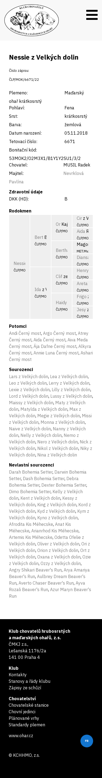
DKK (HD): (19, 199)
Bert (39, 237)
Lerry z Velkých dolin (69, 383)
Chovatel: (18, 165)
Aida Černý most (49, 339)
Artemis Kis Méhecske (30, 537)
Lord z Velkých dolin (28, 396)
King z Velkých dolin (56, 504)
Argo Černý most (59, 333)
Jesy (81, 309)
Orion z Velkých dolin (57, 550)
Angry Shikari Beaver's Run (35, 570)
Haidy (61, 302)
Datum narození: (25, 133)
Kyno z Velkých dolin (57, 517)
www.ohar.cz (21, 735)
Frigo (81, 296)
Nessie (20, 263)
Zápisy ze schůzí (25, 687)
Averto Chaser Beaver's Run (46, 583)
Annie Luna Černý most (56, 353)
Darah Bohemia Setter (30, 472)
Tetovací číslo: (23, 141)
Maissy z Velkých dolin (31, 402)
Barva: (15, 124)
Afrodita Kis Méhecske (31, 524)
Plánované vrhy (24, 718)
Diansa (83, 257)
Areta (82, 283)
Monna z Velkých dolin (63, 422)
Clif (59, 276)
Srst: (13, 116)
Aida (81, 231)
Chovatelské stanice (29, 705)
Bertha (62, 250)
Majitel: (16, 173)
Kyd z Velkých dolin (56, 511)
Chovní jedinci (22, 711)
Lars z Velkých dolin (28, 376)
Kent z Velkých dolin (40, 498)
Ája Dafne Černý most (54, 346)
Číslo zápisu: (19, 70)
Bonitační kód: (23, 150)
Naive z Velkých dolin (30, 428)
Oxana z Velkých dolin (59, 557)
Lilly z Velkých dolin (71, 389)
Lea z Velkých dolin (69, 376)
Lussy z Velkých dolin (71, 396)
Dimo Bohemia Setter (30, 491)
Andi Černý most (25, 333)
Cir (79, 218)
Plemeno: (18, 92)
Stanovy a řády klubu (29, 681)
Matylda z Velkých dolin (43, 409)
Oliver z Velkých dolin (58, 544)
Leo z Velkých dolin (28, 383)
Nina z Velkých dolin (57, 455)
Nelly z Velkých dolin (41, 435)
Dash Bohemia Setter (43, 478)
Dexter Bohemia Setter (63, 485)
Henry (83, 270)
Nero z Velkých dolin (57, 441)
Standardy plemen (27, 724)
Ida (38, 289)
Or (58, 224)
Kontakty (18, 674)
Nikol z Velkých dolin (57, 448)
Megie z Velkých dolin (58, 415)
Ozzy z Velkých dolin (61, 563)
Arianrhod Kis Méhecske (55, 530)
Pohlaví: (17, 107)
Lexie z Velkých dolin (29, 389)
